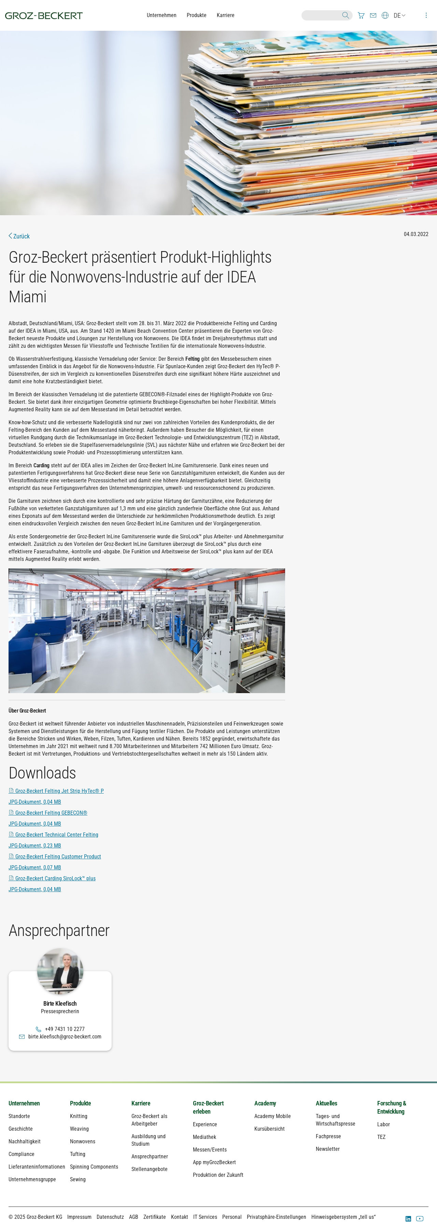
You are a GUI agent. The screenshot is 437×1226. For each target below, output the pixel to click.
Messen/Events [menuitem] (210, 1149)
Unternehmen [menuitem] (24, 1103)
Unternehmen (162, 15)
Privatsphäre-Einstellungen (276, 1217)
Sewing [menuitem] (78, 1179)
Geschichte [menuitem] (21, 1129)
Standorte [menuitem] (19, 1116)
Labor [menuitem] (383, 1124)
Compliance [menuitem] (21, 1154)
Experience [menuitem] (205, 1124)
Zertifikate (154, 1217)
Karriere (226, 15)
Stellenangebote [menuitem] (149, 1169)
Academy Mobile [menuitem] (272, 1116)
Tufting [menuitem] (77, 1154)
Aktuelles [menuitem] (326, 1103)
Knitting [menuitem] (78, 1116)
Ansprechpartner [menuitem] (149, 1156)
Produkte (197, 15)
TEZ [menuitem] (381, 1137)
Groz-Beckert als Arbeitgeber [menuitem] (149, 1120)
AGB (133, 1217)
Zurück (19, 236)
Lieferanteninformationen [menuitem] (34, 1166)
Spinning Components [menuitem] (94, 1166)
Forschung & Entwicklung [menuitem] (391, 1107)
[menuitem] (361, 15)
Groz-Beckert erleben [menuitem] (208, 1107)
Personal (232, 1217)
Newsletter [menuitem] (328, 1149)
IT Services (205, 1217)
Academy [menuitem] (265, 1103)
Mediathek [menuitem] (204, 1137)
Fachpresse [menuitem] (328, 1136)
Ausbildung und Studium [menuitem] (148, 1140)
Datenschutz (110, 1217)
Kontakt (179, 1217)
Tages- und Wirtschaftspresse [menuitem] (335, 1120)
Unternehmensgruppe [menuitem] (32, 1179)
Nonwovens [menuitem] (82, 1141)
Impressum (79, 1217)
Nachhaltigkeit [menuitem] (25, 1141)
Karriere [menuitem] (140, 1103)
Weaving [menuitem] (79, 1129)
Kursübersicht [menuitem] (269, 1129)
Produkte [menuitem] (80, 1103)
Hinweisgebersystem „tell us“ (343, 1217)
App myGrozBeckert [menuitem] (214, 1162)
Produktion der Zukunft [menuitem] (218, 1175)
